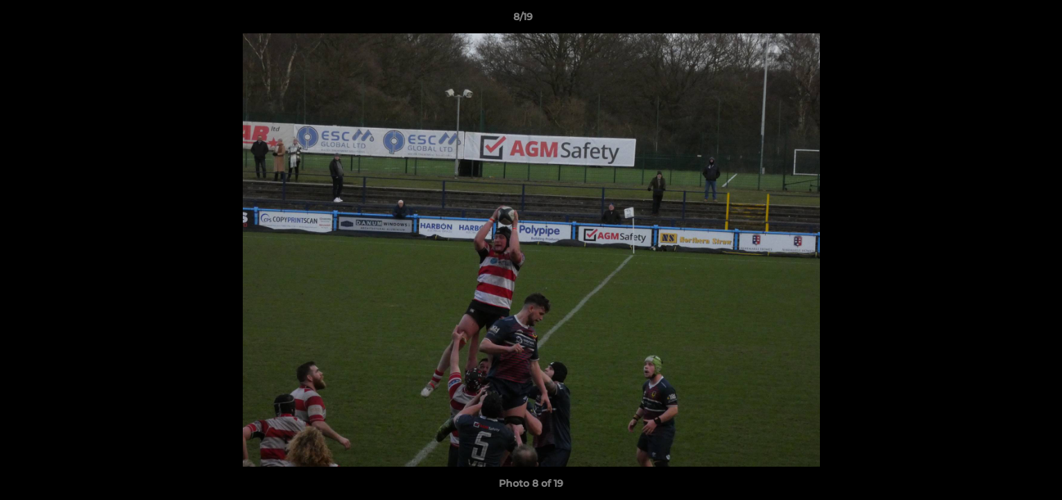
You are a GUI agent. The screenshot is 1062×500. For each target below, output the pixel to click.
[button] (1003, 20)
